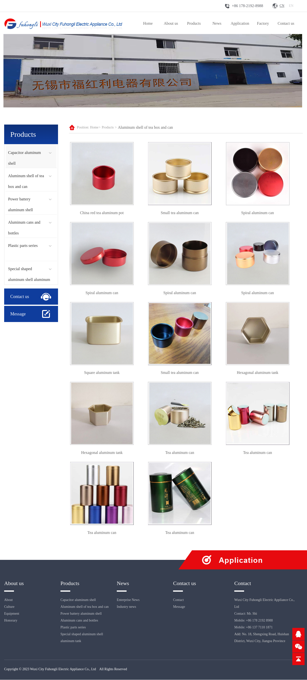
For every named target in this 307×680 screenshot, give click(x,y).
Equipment (11, 614)
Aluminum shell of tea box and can (145, 127)
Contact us (286, 23)
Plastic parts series (23, 245)
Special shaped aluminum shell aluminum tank (29, 279)
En (291, 6)
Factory (263, 23)
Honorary (10, 620)
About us (171, 23)
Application (240, 23)
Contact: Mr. (243, 614)
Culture (9, 607)
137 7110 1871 (262, 627)
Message (18, 313)
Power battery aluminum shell (81, 614)
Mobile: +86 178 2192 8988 (253, 620)
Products (194, 23)
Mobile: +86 (242, 627)
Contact (178, 600)
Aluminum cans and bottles (79, 620)
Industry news (126, 607)
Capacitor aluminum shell (78, 600)
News (217, 23)
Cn (282, 6)
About (8, 600)
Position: (83, 127)
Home (148, 23)
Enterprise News (128, 600)
